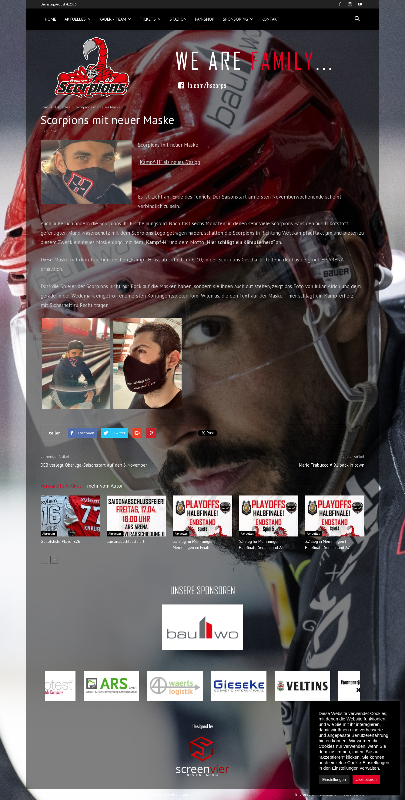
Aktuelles (78, 19)
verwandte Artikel (61, 485)
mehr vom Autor (105, 485)
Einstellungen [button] (334, 779)
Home (50, 19)
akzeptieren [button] (366, 779)
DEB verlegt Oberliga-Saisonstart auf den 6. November (94, 465)
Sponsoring (238, 19)
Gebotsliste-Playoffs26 (60, 541)
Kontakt (270, 19)
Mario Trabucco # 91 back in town (331, 465)
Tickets (150, 19)
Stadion (177, 19)
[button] (357, 19)
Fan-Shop (204, 19)
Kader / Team (115, 19)
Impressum (304, 794)
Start (45, 107)
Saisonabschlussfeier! (125, 541)
